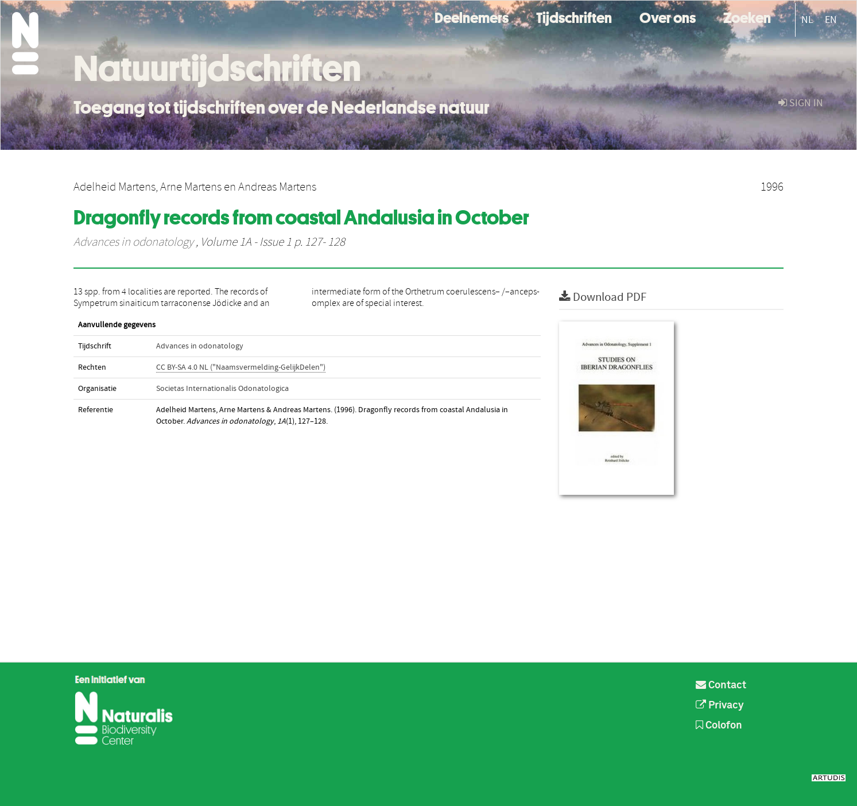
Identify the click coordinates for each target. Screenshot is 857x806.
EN (831, 20)
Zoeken (747, 16)
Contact (721, 685)
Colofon (719, 725)
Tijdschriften (574, 16)
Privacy (720, 705)
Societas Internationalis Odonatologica (222, 388)
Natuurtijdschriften (217, 68)
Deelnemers (472, 16)
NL (807, 20)
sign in (800, 103)
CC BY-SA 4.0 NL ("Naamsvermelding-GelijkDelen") (240, 367)
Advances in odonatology (133, 242)
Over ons (667, 16)
